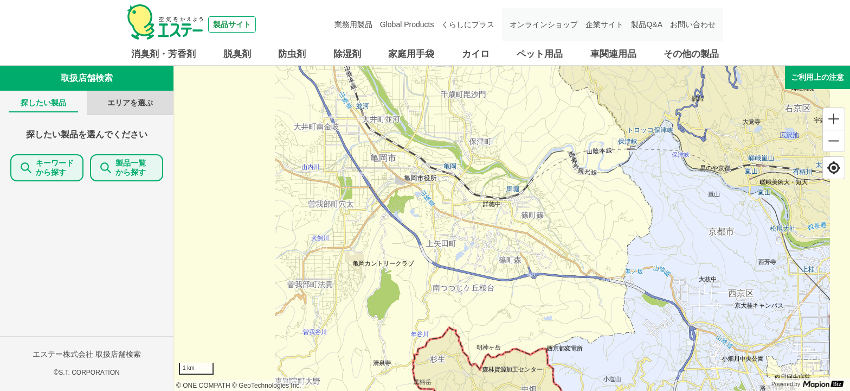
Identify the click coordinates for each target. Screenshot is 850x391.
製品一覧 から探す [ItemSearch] (126, 167)
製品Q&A (646, 24)
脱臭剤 (237, 54)
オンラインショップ (544, 24)
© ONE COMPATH (203, 385)
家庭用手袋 (411, 54)
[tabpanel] (86, 252)
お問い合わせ (693, 24)
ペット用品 (540, 54)
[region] (511, 228)
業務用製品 (353, 24)
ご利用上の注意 (817, 77)
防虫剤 (292, 54)
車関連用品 (613, 54)
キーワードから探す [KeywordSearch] (47, 167)
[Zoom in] (834, 119)
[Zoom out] (834, 141)
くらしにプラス (467, 24)
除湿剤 (347, 54)
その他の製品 (691, 54)
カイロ (476, 54)
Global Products (407, 24)
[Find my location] (834, 168)
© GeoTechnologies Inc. (266, 385)
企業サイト (604, 24)
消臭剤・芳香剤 (163, 54)
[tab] (43, 103)
